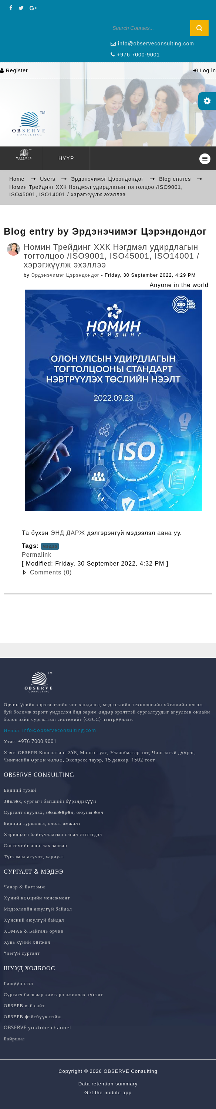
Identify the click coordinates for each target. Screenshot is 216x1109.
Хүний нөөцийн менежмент (37, 897)
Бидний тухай (20, 790)
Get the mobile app (108, 1092)
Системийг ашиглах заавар (35, 845)
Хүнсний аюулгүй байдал (34, 919)
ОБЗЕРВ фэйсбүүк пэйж (32, 1016)
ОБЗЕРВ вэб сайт (24, 1005)
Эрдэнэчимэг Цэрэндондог (65, 275)
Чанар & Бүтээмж (24, 886)
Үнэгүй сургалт (22, 953)
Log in (208, 70)
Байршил (14, 1038)
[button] (116, 572)
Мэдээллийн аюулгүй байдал (38, 908)
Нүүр (66, 158)
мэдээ (50, 546)
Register (17, 70)
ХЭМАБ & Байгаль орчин (34, 930)
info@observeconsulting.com (156, 43)
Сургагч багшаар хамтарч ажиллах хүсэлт (53, 994)
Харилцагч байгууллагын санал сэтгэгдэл (53, 834)
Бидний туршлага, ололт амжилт (42, 823)
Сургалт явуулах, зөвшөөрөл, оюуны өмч (54, 812)
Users (47, 179)
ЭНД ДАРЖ (68, 533)
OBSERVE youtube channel (37, 1027)
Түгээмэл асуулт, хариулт (34, 856)
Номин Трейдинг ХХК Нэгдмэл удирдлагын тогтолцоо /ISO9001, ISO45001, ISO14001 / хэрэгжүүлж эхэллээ (111, 255)
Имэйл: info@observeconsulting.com (50, 730)
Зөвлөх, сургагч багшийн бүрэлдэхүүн (50, 801)
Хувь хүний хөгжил (27, 942)
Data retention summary (108, 1083)
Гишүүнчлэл (18, 983)
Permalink (36, 555)
